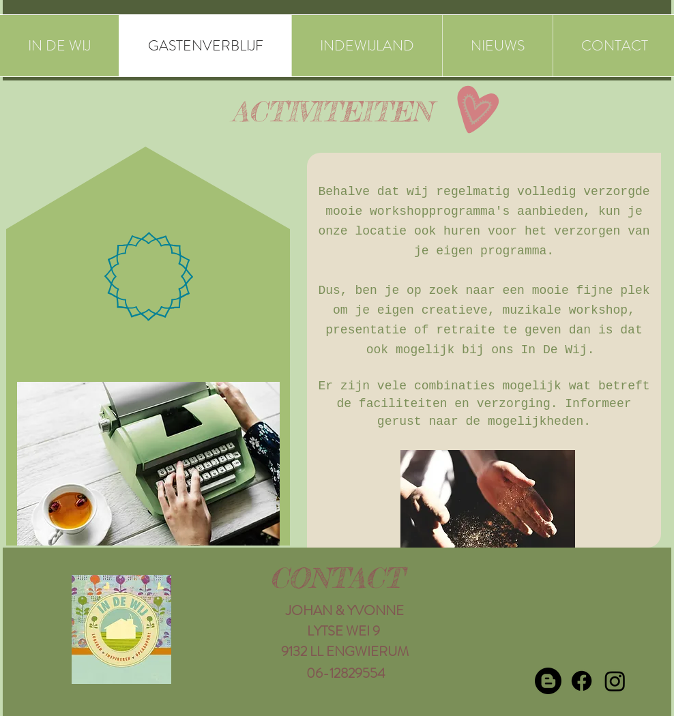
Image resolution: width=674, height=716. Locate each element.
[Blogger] (548, 681)
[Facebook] (581, 681)
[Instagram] (615, 681)
